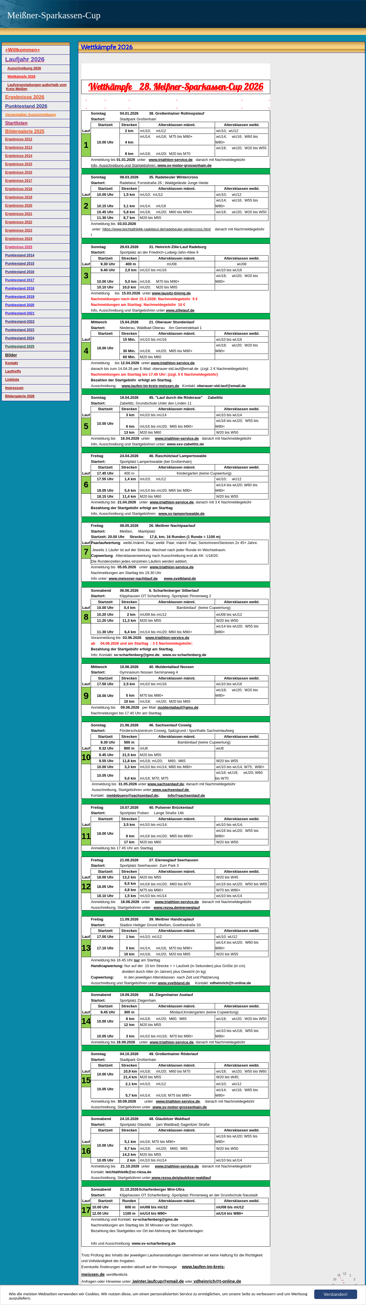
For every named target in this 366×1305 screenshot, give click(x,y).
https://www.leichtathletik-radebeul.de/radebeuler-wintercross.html (156, 229)
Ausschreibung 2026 (24, 68)
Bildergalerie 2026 (20, 396)
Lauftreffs (13, 371)
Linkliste (12, 380)
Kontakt (11, 363)
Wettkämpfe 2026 (21, 77)
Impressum (14, 388)
